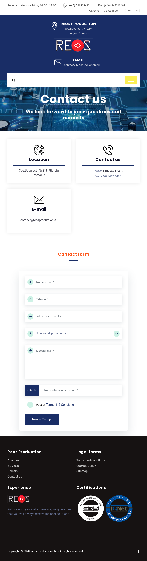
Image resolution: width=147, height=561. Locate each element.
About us (13, 460)
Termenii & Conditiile (60, 404)
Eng (131, 10)
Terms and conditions (91, 460)
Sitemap (82, 471)
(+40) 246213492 (79, 5)
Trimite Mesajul (42, 419)
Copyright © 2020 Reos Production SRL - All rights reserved (45, 551)
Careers (94, 10)
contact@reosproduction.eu (82, 65)
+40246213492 (113, 171)
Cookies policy (86, 466)
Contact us (111, 10)
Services (13, 466)
